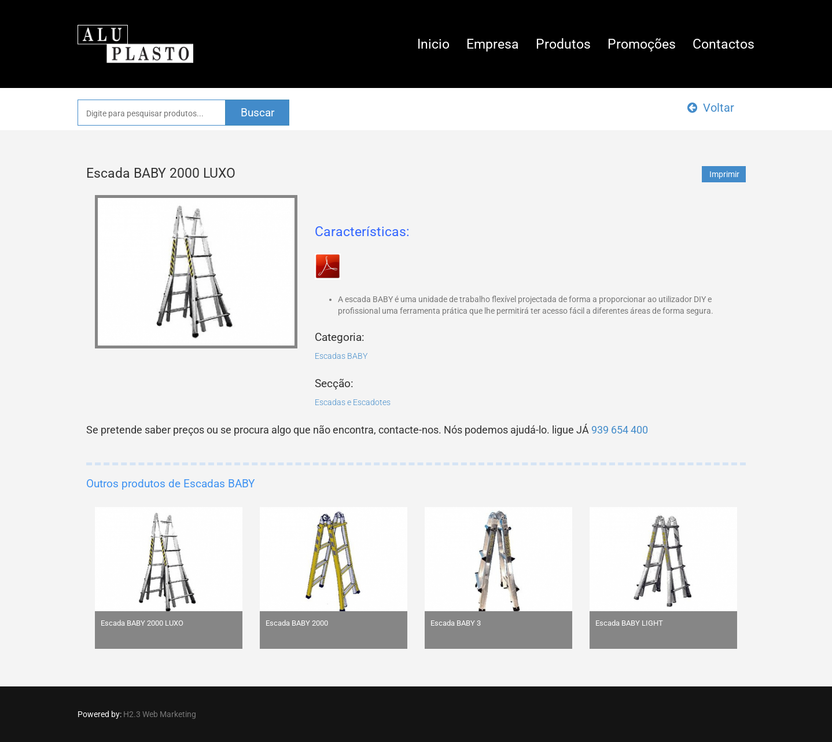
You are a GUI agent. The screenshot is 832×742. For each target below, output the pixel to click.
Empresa (492, 44)
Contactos (723, 44)
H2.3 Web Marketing (159, 714)
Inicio (433, 44)
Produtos (563, 44)
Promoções (642, 44)
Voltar (710, 108)
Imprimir (724, 174)
